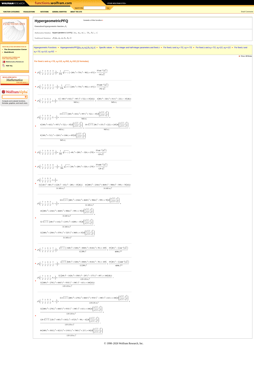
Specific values (105, 47)
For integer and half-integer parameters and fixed (138, 47)
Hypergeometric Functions (45, 47)
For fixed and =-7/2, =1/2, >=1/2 (213, 47)
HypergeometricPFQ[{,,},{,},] (77, 47)
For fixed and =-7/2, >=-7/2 (177, 47)
